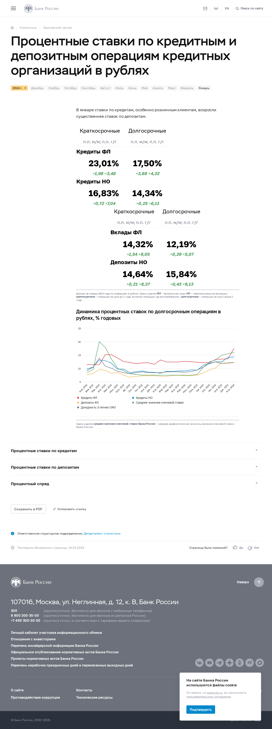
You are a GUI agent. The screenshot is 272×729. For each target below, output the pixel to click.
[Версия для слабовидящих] (216, 8)
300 (14, 611)
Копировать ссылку (72, 509)
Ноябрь (54, 88)
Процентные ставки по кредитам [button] (44, 450)
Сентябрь (88, 88)
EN (227, 8)
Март (172, 88)
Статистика (28, 27)
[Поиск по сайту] (249, 8)
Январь (204, 88)
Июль (119, 88)
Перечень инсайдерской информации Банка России (54, 645)
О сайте (17, 690)
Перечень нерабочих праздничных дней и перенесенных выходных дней (72, 665)
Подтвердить (201, 709)
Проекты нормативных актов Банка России (47, 658)
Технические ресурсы (94, 697)
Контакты (84, 690)
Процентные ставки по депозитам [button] (45, 467)
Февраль (187, 88)
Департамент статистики (102, 533)
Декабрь (37, 88)
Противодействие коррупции (35, 697)
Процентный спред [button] (30, 483)
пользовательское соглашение (208, 696)
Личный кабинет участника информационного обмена (56, 632)
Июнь (132, 88)
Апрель (158, 88)
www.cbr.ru (214, 692)
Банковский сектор (58, 27)
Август (105, 88)
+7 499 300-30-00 (25, 620)
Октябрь (70, 88)
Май (145, 88)
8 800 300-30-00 (25, 615)
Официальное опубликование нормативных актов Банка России (65, 652)
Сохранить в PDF (28, 509)
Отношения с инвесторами (33, 639)
